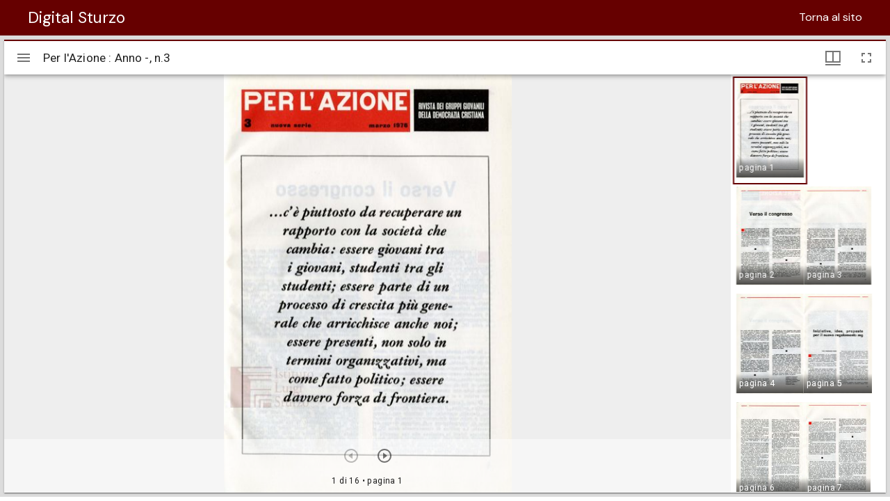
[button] (770, 130)
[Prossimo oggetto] (384, 455)
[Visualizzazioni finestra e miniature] (833, 57)
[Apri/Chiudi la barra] (23, 57)
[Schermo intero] (866, 57)
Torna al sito (830, 17)
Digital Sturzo (76, 17)
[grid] (808, 283)
